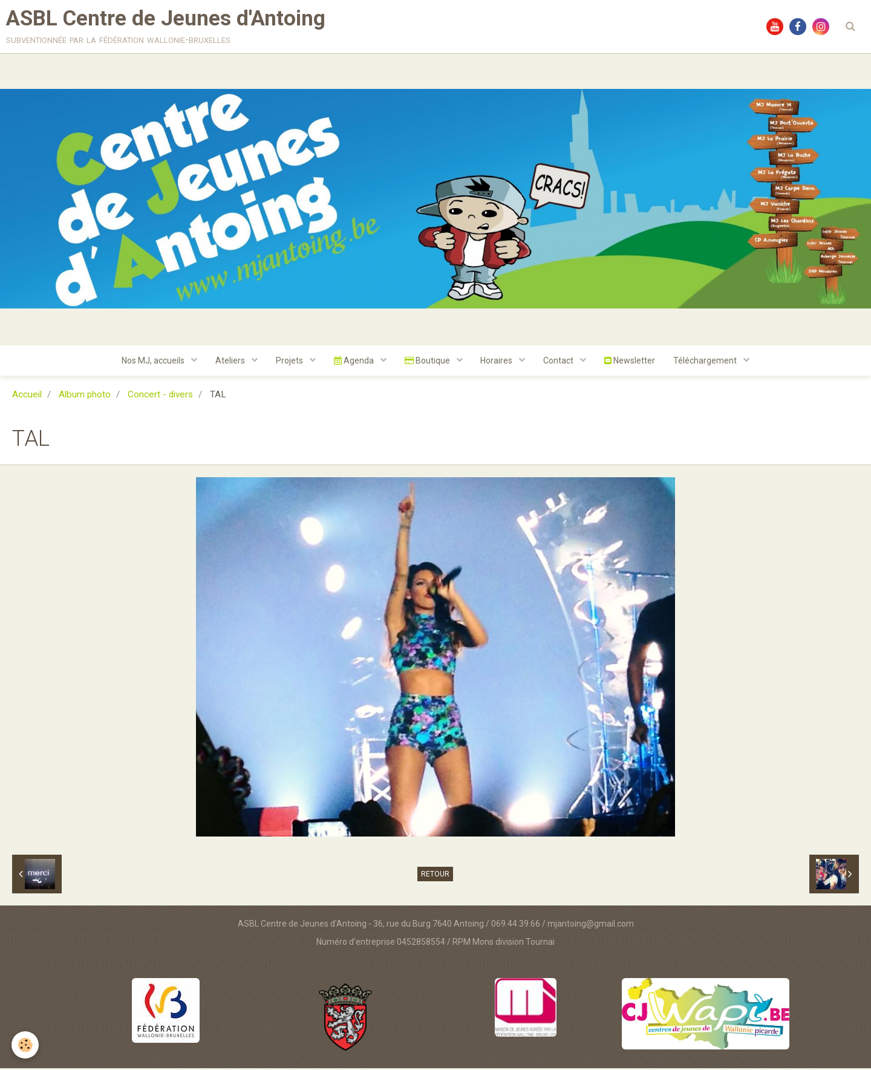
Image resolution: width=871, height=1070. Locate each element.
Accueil (27, 396)
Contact (560, 362)
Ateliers (231, 362)
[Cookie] (25, 1045)
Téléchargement (706, 362)
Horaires (498, 362)
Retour (435, 876)
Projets (290, 362)
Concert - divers (160, 396)
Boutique (428, 362)
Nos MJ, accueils (154, 362)
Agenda (355, 362)
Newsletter (630, 362)
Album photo (85, 396)
